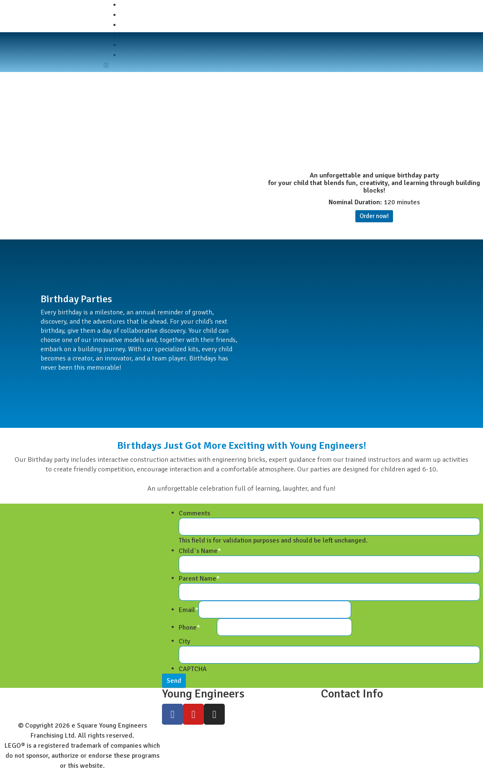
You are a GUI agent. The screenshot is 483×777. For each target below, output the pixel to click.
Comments (194, 513)
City (184, 641)
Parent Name (199, 578)
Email (188, 610)
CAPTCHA (193, 669)
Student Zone (140, 15)
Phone (189, 627)
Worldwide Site (143, 25)
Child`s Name (200, 551)
